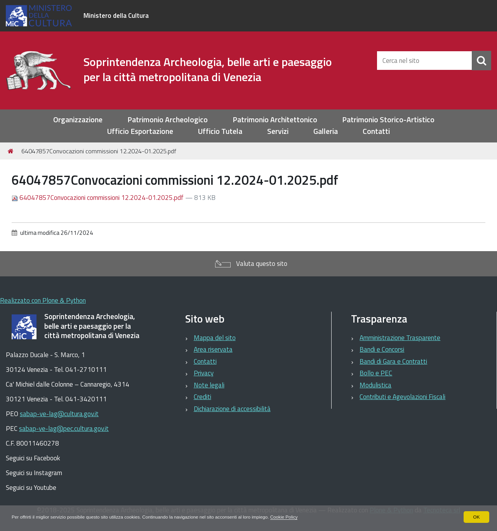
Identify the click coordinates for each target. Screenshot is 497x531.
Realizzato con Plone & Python (43, 300)
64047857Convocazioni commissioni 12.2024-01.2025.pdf (98, 198)
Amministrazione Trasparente (400, 338)
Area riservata (213, 349)
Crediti (202, 397)
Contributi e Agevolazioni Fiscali (402, 397)
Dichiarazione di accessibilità (232, 409)
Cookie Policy (291, 517)
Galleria (325, 131)
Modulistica (375, 385)
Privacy (204, 373)
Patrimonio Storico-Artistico (388, 119)
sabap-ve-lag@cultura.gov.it (59, 414)
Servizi (277, 131)
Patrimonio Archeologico (167, 119)
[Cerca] (481, 60)
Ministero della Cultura (116, 15)
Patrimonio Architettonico (275, 119)
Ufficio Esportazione (140, 131)
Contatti (376, 131)
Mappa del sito (215, 338)
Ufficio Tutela (220, 131)
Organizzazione (78, 119)
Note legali (209, 385)
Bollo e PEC (376, 373)
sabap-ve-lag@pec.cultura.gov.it (64, 428)
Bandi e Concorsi (382, 349)
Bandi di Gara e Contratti (393, 361)
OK (476, 517)
